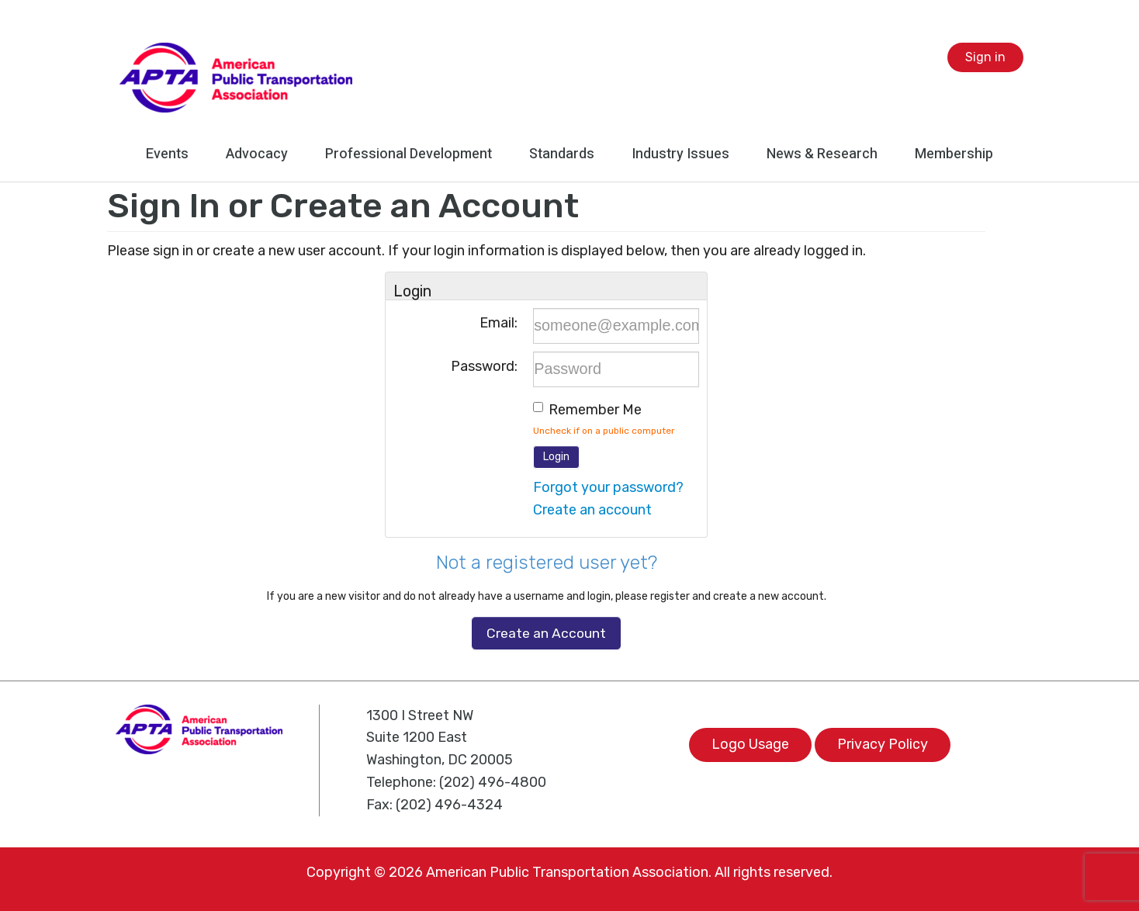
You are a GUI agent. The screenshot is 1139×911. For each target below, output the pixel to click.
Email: (498, 322)
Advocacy (257, 154)
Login (556, 456)
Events (167, 154)
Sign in (985, 57)
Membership (954, 154)
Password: (484, 366)
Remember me (595, 409)
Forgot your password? (608, 487)
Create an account (592, 509)
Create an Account (546, 633)
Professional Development (408, 154)
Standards (561, 154)
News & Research (822, 154)
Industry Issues (680, 154)
